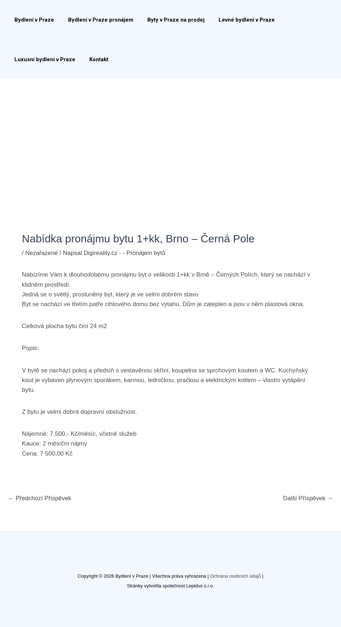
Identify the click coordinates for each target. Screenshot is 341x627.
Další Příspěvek (307, 498)
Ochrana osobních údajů (235, 576)
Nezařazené (41, 253)
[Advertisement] (170, 133)
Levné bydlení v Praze (235, 20)
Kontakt (93, 59)
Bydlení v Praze (32, 20)
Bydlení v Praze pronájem (95, 20)
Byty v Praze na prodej (167, 20)
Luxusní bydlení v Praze (43, 59)
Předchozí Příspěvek (40, 498)
